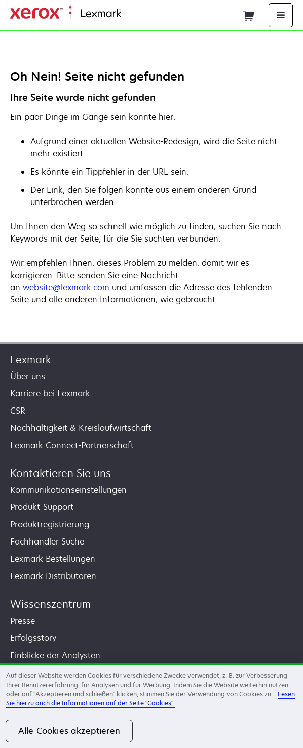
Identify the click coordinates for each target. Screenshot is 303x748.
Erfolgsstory (33, 637)
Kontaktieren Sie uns (60, 473)
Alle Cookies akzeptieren (69, 730)
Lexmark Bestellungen (52, 558)
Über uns (27, 376)
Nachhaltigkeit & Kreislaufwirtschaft (81, 427)
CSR (17, 410)
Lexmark (30, 359)
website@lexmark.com (66, 287)
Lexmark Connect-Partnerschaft (72, 445)
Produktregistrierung (49, 524)
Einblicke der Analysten (55, 655)
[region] (151, 705)
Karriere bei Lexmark (50, 393)
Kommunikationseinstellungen (68, 489)
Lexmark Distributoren (53, 576)
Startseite (137, 14)
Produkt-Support (41, 507)
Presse (22, 620)
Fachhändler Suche (47, 541)
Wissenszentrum (50, 604)
